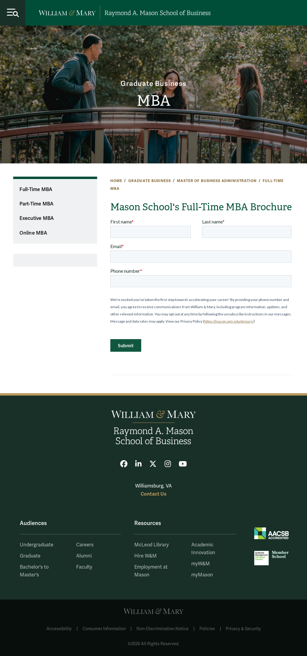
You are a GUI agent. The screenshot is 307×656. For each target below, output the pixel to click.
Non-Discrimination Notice (162, 628)
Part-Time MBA (36, 204)
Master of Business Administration (216, 180)
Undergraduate (36, 545)
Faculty (84, 567)
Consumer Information (104, 628)
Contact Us (153, 494)
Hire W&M (145, 556)
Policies (207, 628)
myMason (202, 575)
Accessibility (59, 628)
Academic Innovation (203, 549)
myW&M (200, 564)
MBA (153, 101)
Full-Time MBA (35, 190)
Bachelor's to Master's (34, 571)
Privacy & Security (243, 628)
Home (116, 180)
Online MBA (33, 233)
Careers (85, 545)
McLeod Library (151, 545)
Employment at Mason (151, 571)
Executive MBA (36, 218)
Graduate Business (153, 84)
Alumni (84, 556)
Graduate (30, 556)
